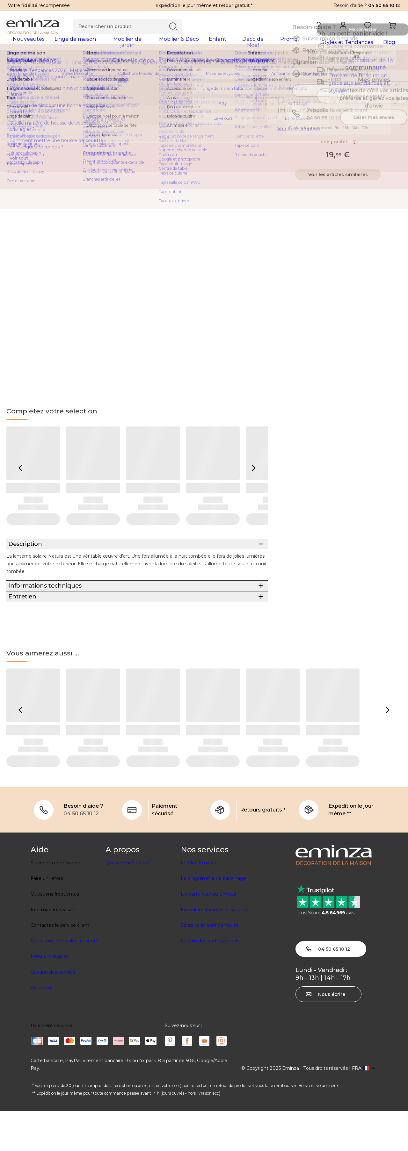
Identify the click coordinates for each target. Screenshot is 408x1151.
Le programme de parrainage (213, 918)
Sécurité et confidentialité (209, 965)
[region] (204, 66)
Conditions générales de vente (64, 980)
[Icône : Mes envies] (394, 105)
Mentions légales (50, 996)
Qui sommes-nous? (127, 902)
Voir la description (298, 133)
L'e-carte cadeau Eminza (208, 934)
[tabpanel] (155, 45)
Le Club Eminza (198, 902)
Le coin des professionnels (210, 980)
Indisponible (338, 146)
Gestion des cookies (53, 1012)
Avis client (42, 1027)
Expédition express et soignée (214, 949)
